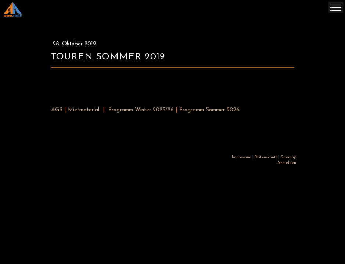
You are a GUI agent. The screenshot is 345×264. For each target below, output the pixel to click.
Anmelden (286, 163)
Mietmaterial (83, 110)
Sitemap (288, 157)
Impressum (241, 157)
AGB (56, 110)
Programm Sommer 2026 (209, 110)
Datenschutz (266, 157)
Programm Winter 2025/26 (141, 110)
